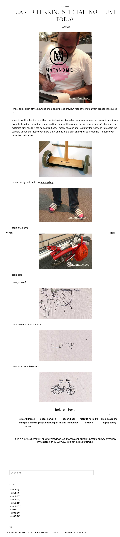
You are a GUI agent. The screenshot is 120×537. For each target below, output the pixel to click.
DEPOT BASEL (41, 532)
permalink (87, 442)
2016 (15, 490)
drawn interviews (51, 439)
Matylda (61, 442)
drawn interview (107, 439)
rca (51, 442)
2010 (16, 506)
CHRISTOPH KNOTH (19, 532)
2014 (15, 493)
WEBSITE (81, 532)
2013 (15, 496)
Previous (8, 233)
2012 (15, 500)
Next (113, 233)
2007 (15, 516)
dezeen (93, 439)
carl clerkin (81, 439)
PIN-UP (68, 532)
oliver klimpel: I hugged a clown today (28, 422)
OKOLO (56, 532)
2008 (16, 513)
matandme (42, 442)
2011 (15, 503)
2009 (16, 509)
